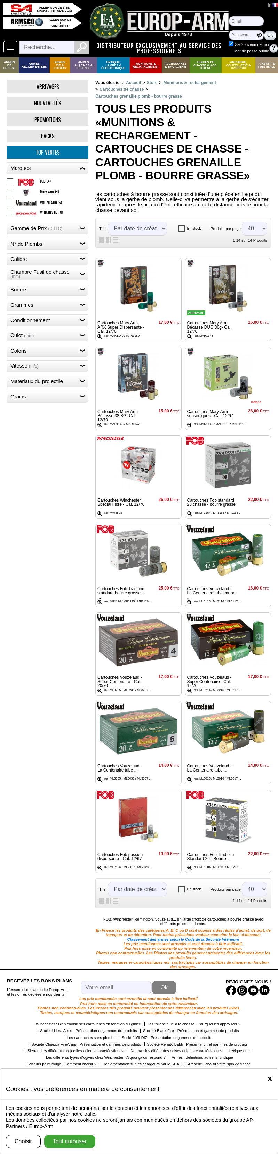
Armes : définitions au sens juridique (202, 1057)
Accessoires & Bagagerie (176, 65)
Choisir (23, 1141)
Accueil (133, 82)
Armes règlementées (34, 65)
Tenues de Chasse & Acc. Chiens (205, 65)
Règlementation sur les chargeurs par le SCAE (142, 1064)
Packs (48, 136)
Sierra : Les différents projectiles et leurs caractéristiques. (76, 1051)
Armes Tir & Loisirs (60, 65)
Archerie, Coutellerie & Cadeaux (238, 65)
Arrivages (48, 86)
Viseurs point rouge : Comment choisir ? (62, 1064)
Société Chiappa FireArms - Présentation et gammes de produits (86, 1044)
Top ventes (48, 152)
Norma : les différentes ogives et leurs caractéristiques (176, 1051)
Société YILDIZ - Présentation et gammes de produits (167, 1037)
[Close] (270, 1078)
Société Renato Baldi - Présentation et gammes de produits (197, 1044)
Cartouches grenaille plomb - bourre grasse (138, 96)
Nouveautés (47, 103)
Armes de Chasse (9, 65)
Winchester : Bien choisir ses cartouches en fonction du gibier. (88, 1024)
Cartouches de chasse (122, 89)
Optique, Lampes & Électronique (113, 65)
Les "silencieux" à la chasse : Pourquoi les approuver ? (193, 1024)
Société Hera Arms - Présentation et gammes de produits (88, 1030)
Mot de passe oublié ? (253, 51)
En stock (194, 228)
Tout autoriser (70, 1141)
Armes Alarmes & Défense (83, 65)
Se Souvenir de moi (252, 44)
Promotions (47, 119)
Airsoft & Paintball (266, 65)
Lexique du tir (240, 1051)
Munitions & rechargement (146, 65)
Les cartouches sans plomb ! (91, 1037)
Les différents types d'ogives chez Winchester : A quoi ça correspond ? (106, 1057)
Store (152, 82)
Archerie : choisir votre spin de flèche (219, 1064)
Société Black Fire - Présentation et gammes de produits (191, 1030)
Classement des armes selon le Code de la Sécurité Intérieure (183, 939)
